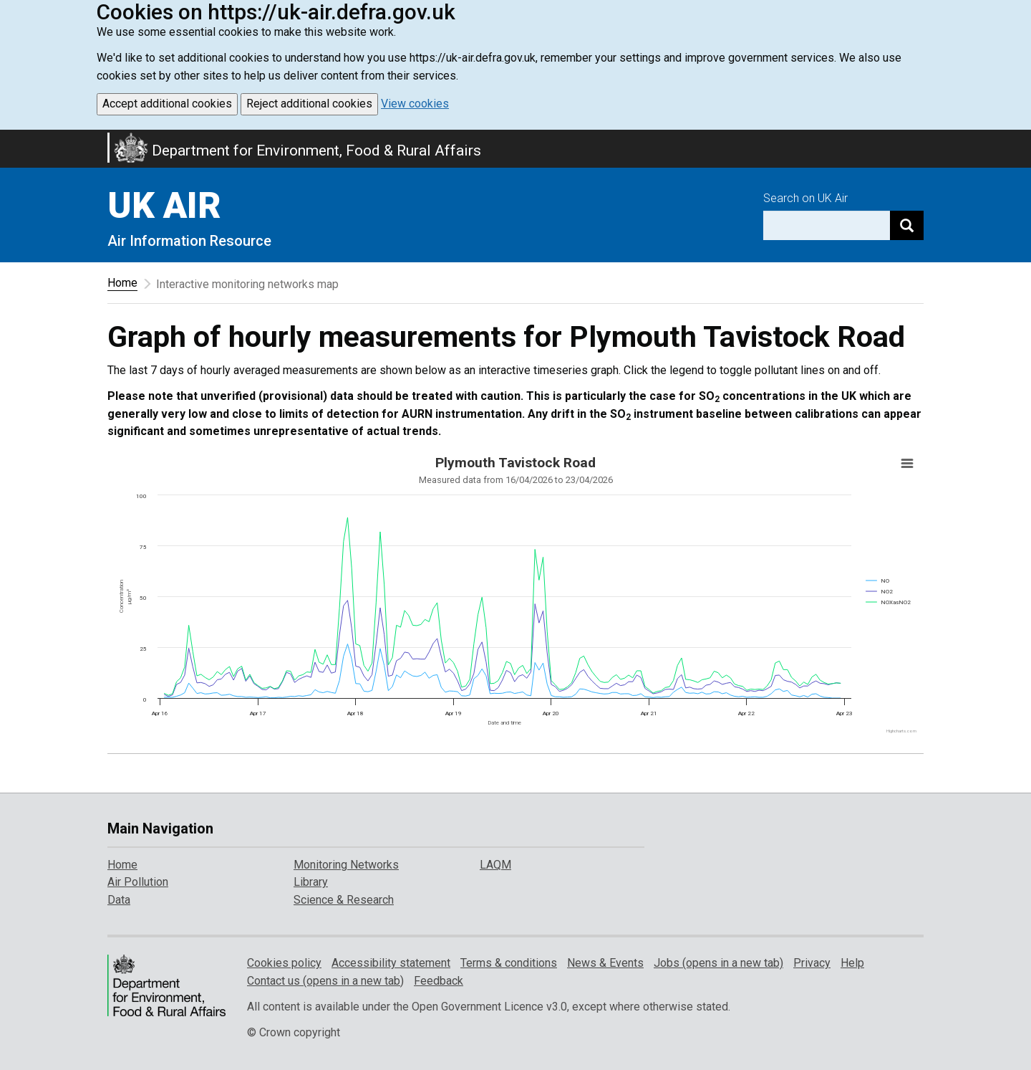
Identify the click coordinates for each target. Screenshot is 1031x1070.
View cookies (415, 103)
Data (118, 900)
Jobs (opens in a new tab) (718, 963)
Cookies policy (284, 963)
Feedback (438, 981)
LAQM (495, 864)
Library (311, 882)
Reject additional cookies (309, 103)
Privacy (812, 963)
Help (852, 963)
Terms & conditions (508, 963)
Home (122, 283)
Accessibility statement (390, 963)
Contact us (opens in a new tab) (325, 981)
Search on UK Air (805, 198)
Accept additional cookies (167, 103)
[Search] (907, 225)
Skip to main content (8, 139)
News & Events (605, 963)
